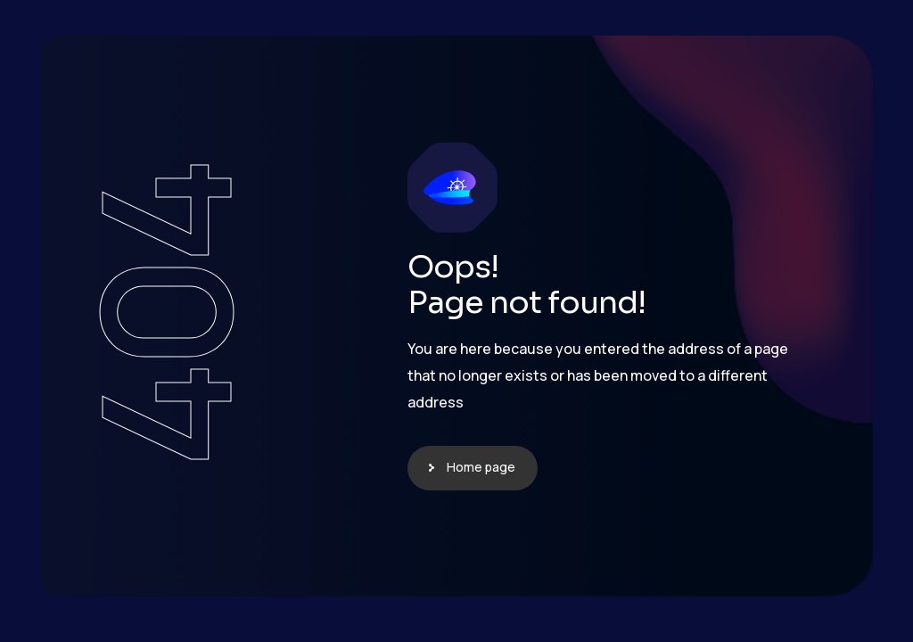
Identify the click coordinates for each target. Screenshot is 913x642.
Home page (481, 466)
